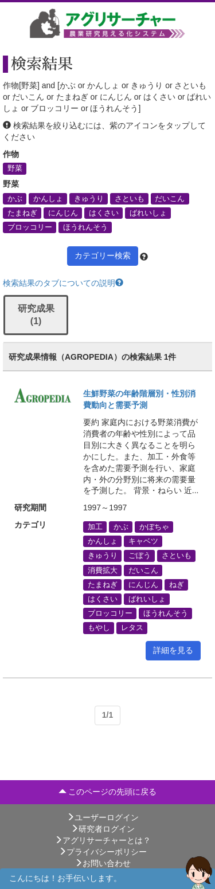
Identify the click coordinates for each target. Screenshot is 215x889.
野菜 (14, 168)
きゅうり (89, 198)
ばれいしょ (148, 213)
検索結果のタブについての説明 (63, 283)
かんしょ (48, 198)
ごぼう (139, 556)
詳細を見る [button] (173, 650)
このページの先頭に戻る (107, 791)
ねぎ (176, 584)
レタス (132, 628)
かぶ (14, 198)
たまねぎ (22, 213)
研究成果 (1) (36, 315)
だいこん (170, 198)
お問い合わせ (103, 863)
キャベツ (143, 541)
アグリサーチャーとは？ (102, 840)
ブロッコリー (29, 227)
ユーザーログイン (103, 817)
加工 (95, 526)
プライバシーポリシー (102, 851)
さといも (129, 198)
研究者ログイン (103, 828)
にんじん (63, 213)
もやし (99, 628)
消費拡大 (103, 570)
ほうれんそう (85, 227)
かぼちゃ (154, 526)
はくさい (104, 213)
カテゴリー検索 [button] (103, 255)
